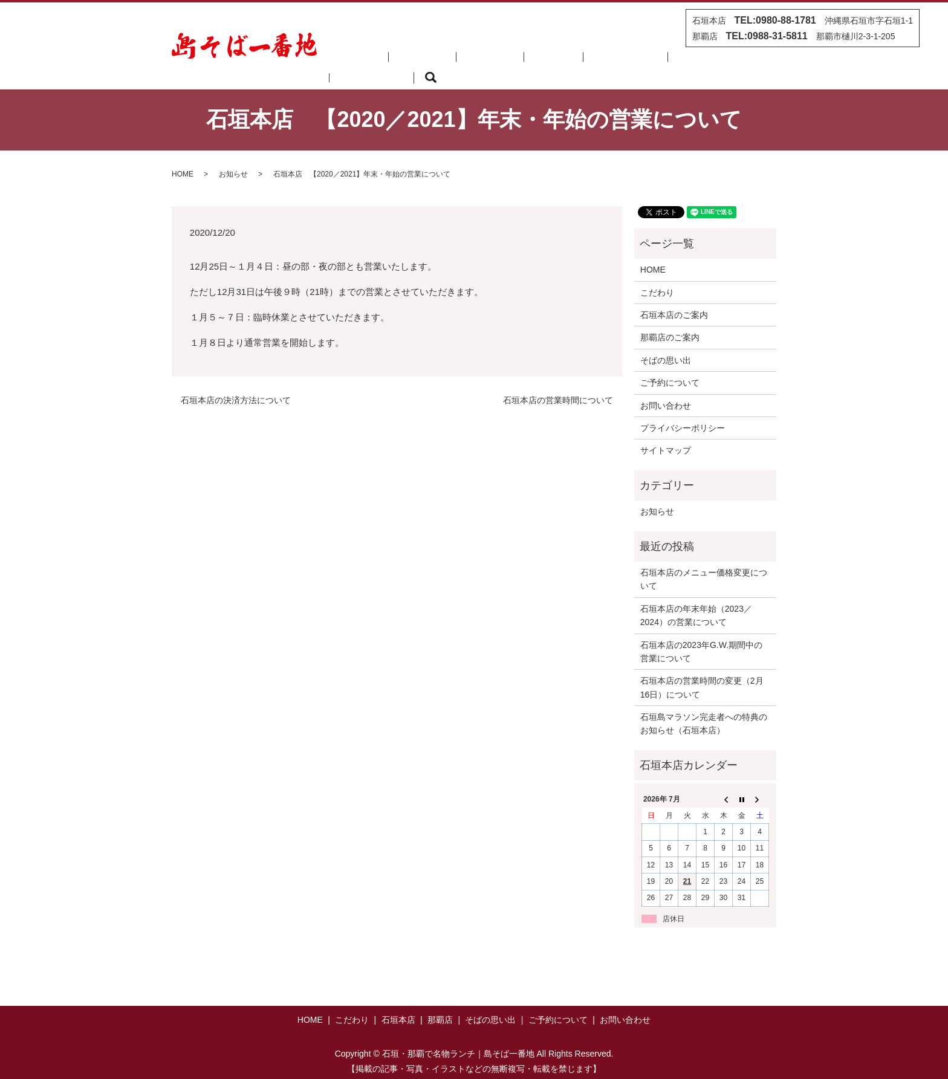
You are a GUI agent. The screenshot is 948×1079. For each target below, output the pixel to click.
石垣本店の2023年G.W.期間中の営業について (701, 636)
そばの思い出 (563, 61)
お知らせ (233, 159)
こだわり (411, 61)
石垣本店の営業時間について (558, 385)
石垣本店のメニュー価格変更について (703, 564)
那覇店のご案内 (670, 323)
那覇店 (508, 61)
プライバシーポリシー (682, 413)
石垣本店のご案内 (674, 300)
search (759, 62)
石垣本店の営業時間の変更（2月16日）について (702, 672)
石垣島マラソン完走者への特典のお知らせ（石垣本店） (703, 709)
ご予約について (635, 61)
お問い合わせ (707, 61)
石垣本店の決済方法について (236, 385)
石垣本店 (462, 61)
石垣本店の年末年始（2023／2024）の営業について (696, 600)
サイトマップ (665, 436)
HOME (364, 61)
